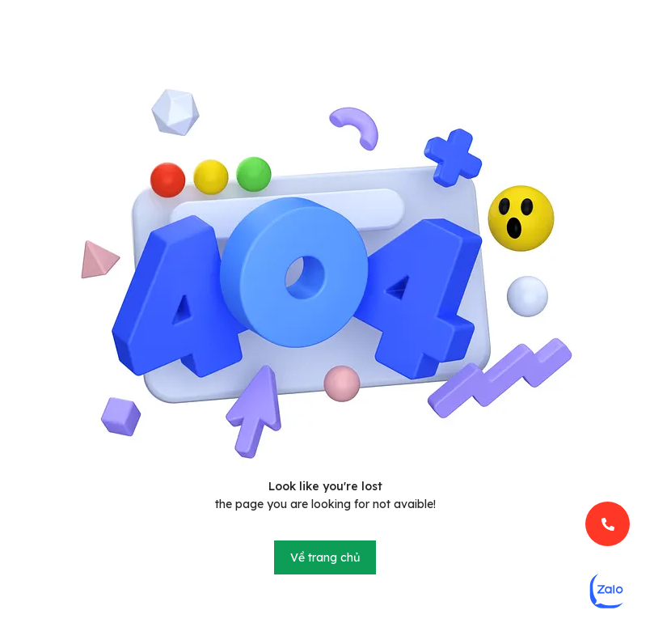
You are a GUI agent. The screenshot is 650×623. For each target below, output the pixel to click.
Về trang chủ (325, 557)
